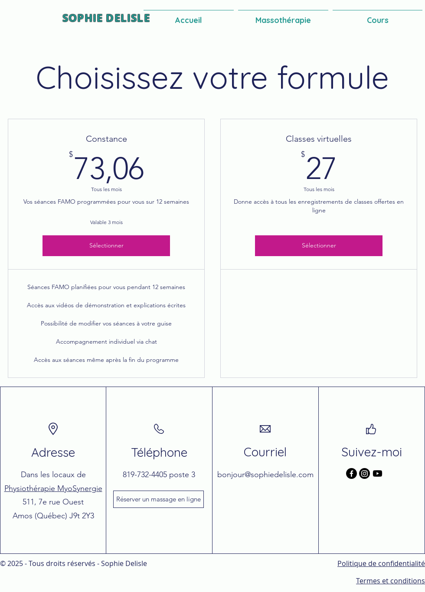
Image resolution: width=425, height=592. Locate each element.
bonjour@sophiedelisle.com (265, 474)
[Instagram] (364, 473)
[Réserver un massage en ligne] (158, 499)
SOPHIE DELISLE (106, 17)
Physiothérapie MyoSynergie (53, 488)
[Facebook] (351, 473)
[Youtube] (377, 473)
